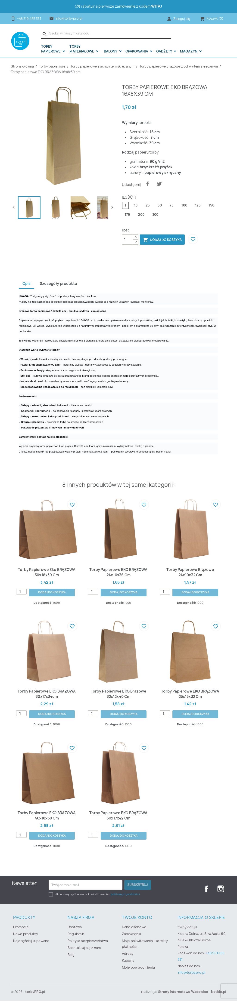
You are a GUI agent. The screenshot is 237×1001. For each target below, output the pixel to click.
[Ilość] (127, 239)
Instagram (220, 889)
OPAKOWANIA (137, 51)
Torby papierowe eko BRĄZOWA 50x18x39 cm (46, 572)
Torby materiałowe (82, 49)
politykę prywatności (125, 894)
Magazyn (189, 51)
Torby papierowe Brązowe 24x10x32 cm (190, 572)
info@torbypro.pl (69, 18)
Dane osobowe (134, 927)
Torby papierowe (51, 49)
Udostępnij (147, 183)
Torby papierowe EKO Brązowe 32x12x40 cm (118, 694)
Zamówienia (131, 934)
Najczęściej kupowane (31, 941)
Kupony (128, 960)
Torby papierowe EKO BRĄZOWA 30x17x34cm (47, 694)
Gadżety (164, 51)
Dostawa (75, 927)
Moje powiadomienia (138, 967)
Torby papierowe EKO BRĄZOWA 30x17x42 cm (118, 815)
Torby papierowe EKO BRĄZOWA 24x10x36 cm (118, 572)
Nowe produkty (25, 934)
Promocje (21, 927)
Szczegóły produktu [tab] (59, 283)
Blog (71, 955)
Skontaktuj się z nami (84, 948)
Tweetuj (159, 183)
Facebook (206, 889)
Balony (111, 51)
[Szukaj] (106, 33)
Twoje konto (137, 918)
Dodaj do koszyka (162, 240)
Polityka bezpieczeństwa (88, 941)
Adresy (128, 954)
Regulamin (76, 934)
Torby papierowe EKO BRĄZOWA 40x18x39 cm (47, 815)
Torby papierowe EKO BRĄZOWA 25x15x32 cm (190, 694)
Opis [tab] (26, 283)
